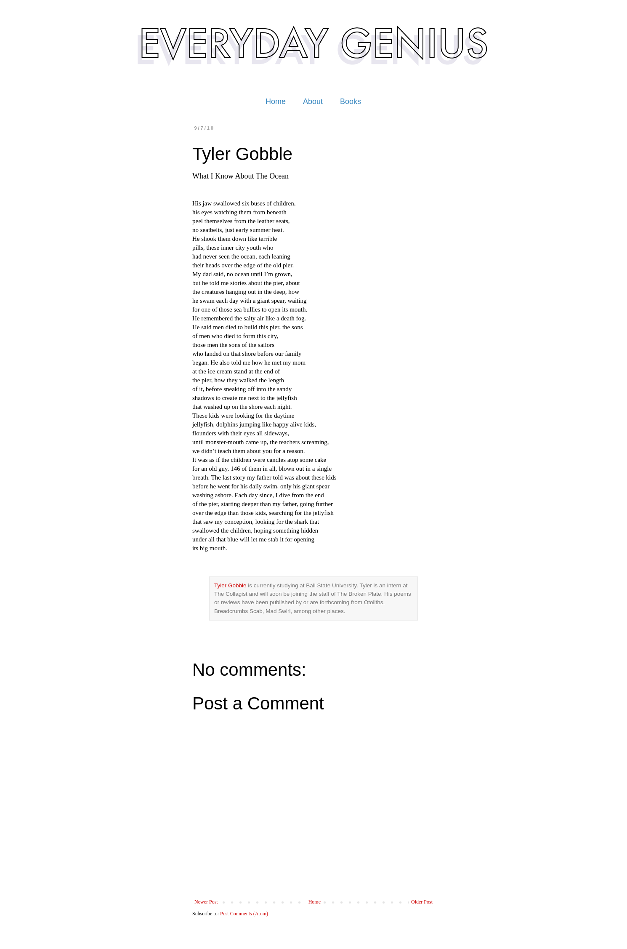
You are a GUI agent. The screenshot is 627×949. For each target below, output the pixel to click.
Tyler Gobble (230, 585)
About (313, 101)
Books (350, 101)
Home (276, 101)
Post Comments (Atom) (244, 914)
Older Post (422, 902)
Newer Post (206, 902)
